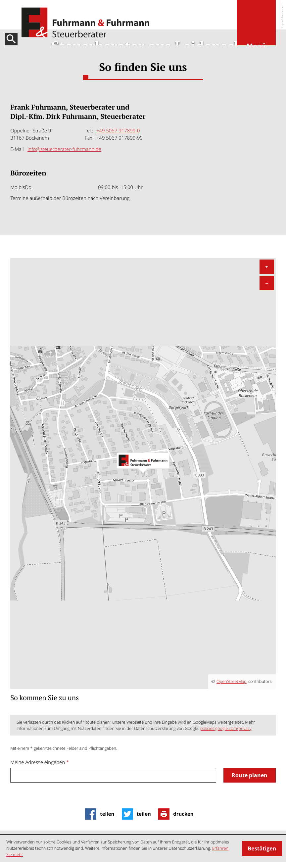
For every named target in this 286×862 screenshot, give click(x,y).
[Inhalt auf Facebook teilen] (101, 814)
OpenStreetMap (231, 681)
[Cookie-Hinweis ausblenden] (262, 848)
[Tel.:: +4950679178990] (118, 130)
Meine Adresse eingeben (39, 762)
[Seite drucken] (177, 814)
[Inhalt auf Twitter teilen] (138, 814)
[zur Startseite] (85, 22)
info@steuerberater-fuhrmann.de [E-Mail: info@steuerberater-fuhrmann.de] (64, 149)
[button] (256, 27)
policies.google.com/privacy (226, 728)
